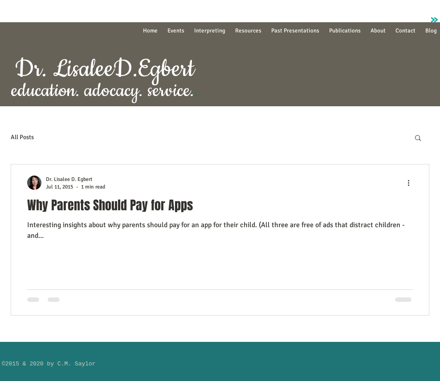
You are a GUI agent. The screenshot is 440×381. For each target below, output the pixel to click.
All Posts (22, 137)
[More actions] (411, 182)
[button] (418, 138)
